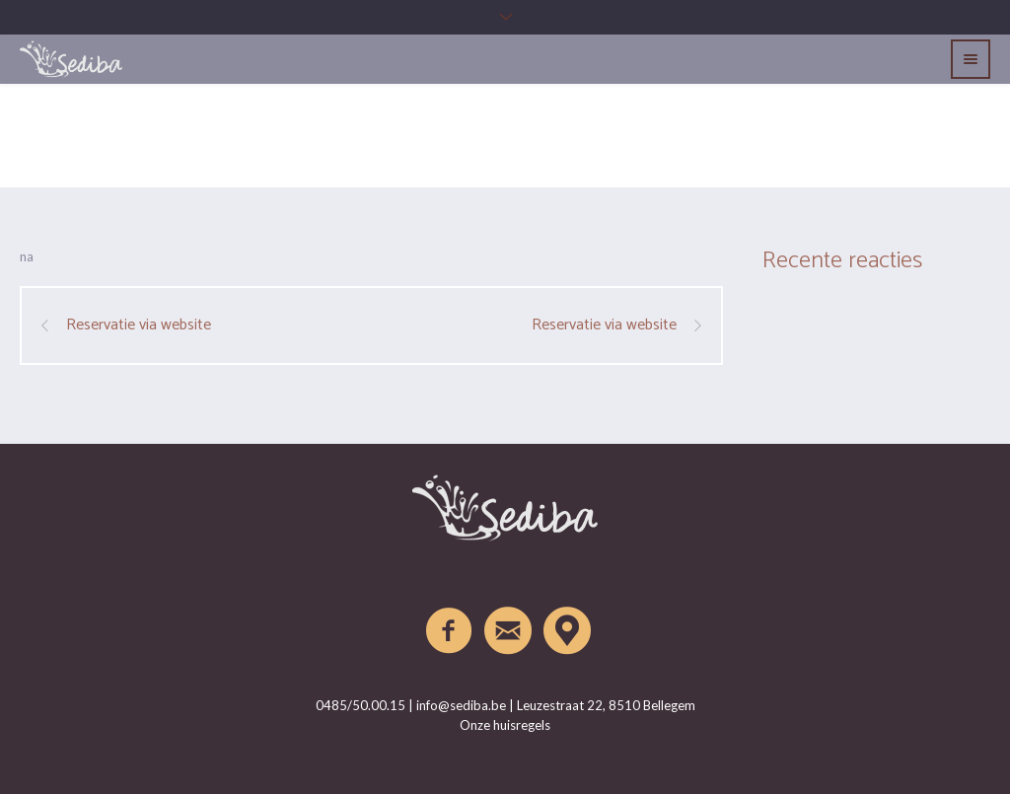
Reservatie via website (138, 325)
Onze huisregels (505, 725)
